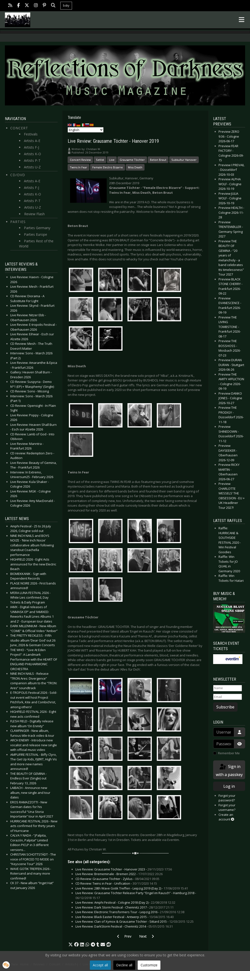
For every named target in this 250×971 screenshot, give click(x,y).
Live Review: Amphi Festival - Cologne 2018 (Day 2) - (125, 902)
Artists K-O (32, 154)
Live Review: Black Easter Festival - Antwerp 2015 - (124, 917)
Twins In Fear (78, 167)
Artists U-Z (32, 167)
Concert (19, 128)
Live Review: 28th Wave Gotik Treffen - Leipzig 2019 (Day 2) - (131, 888)
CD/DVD (17, 175)
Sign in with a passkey (229, 770)
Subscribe (225, 707)
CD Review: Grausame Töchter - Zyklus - (117, 879)
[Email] (227, 697)
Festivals (31, 134)
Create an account (226, 817)
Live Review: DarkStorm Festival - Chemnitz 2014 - (124, 926)
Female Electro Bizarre (107, 167)
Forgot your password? (227, 798)
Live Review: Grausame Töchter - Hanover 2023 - (123, 869)
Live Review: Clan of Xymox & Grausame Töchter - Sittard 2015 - (134, 921)
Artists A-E (32, 140)
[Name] (227, 688)
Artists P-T (32, 160)
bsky (66, 5)
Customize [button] (149, 965)
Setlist (100, 160)
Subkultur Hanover (184, 160)
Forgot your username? (227, 807)
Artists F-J (31, 147)
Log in (229, 786)
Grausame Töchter (132, 160)
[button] (70, 944)
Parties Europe (35, 234)
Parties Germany (37, 227)
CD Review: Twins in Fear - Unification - (116, 883)
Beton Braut (158, 160)
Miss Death (135, 167)
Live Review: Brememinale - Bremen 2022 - (119, 874)
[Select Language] (86, 130)
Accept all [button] (100, 965)
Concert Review (80, 160)
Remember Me (229, 753)
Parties (18, 221)
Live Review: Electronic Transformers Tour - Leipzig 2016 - (129, 912)
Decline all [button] (124, 965)
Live (112, 160)
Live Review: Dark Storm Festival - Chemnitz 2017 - (124, 907)
